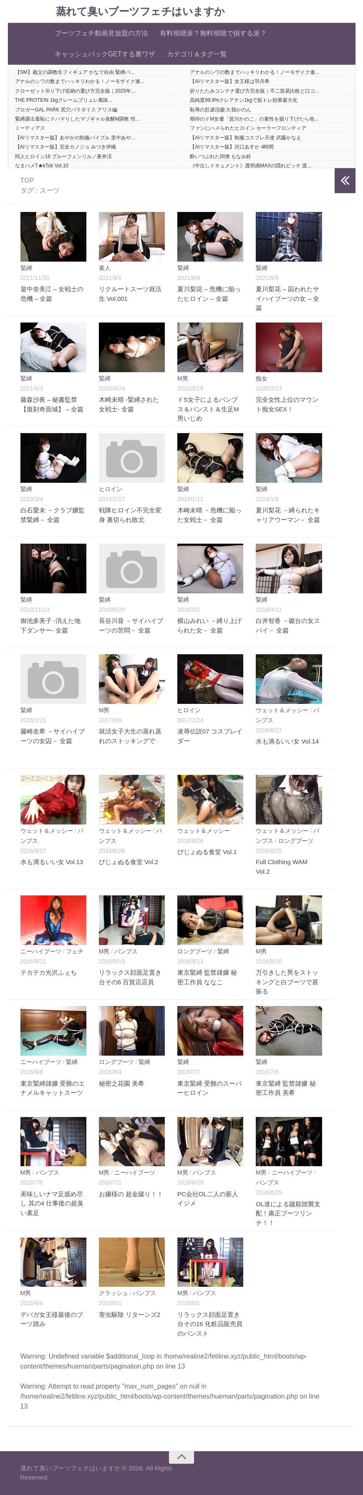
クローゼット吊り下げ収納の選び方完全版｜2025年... (75, 91)
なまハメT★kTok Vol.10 (42, 166)
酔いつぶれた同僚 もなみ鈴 (220, 156)
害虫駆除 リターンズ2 (130, 1314)
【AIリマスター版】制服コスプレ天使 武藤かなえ (245, 138)
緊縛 (26, 268)
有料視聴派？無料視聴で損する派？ (213, 33)
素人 (105, 268)
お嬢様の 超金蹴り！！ (131, 1194)
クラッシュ (113, 1293)
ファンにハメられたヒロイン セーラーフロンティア (248, 128)
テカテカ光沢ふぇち (48, 972)
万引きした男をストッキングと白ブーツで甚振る (287, 982)
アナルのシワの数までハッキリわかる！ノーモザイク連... (254, 72)
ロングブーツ (295, 840)
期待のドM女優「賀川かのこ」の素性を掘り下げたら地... (254, 119)
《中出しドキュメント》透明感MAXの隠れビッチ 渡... (250, 166)
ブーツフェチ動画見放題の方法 (101, 33)
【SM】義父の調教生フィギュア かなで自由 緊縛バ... (75, 72)
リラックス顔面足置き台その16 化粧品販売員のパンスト (209, 1324)
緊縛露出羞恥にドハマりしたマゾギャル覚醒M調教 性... (77, 119)
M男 (182, 378)
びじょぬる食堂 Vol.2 (129, 861)
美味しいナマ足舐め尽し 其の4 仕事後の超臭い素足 (52, 1203)
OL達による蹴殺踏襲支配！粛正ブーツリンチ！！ (288, 1213)
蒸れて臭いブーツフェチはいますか (140, 11)
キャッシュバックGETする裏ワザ (105, 54)
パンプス (126, 951)
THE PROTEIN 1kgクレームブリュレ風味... (63, 100)
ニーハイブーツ (40, 951)
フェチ (74, 951)
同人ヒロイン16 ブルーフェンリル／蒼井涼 (63, 156)
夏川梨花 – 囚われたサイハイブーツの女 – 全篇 (287, 298)
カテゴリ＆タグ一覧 (197, 54)
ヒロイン (110, 489)
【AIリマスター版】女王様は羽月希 (230, 81)
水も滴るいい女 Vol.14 (287, 741)
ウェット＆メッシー (282, 710)
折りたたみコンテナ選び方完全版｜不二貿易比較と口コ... (254, 91)
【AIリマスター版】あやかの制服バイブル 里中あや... (75, 138)
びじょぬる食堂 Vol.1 (207, 851)
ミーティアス (30, 128)
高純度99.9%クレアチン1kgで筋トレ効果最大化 (243, 100)
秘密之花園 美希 (121, 1083)
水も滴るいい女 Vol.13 (51, 861)
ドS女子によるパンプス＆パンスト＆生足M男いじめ (208, 409)
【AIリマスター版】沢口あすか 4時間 (232, 147)
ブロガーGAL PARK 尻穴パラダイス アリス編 (66, 110)
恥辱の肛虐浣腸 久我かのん (220, 110)
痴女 (261, 378)
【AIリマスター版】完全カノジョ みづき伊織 (65, 147)
